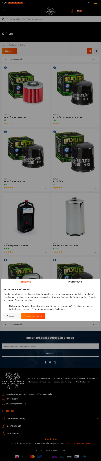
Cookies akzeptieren (33, 316)
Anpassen (12, 316)
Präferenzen (75, 281)
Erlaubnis (26, 281)
